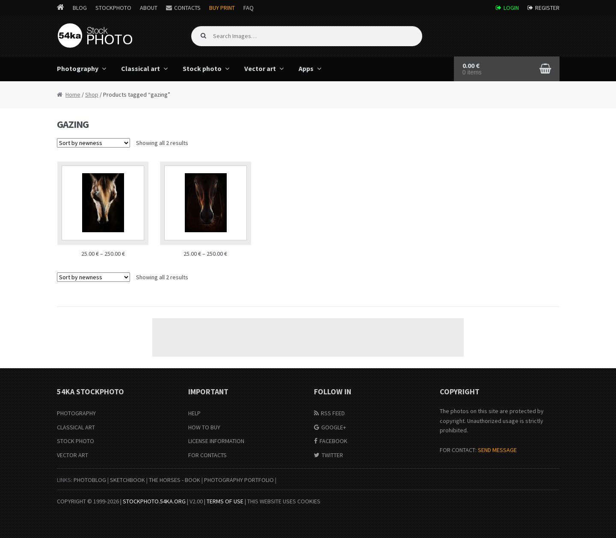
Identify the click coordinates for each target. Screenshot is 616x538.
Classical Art (76, 427)
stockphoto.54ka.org (154, 501)
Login (511, 8)
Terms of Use (225, 501)
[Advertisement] (308, 337)
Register (547, 8)
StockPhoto (113, 8)
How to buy (204, 427)
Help (194, 413)
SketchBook (127, 480)
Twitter (332, 455)
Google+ (333, 427)
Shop (91, 94)
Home (72, 94)
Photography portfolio (239, 480)
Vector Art (72, 455)
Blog (80, 8)
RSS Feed (333, 413)
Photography (77, 68)
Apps (306, 68)
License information (216, 441)
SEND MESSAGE (497, 450)
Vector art (260, 68)
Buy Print (222, 8)
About (148, 8)
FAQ (248, 8)
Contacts (187, 8)
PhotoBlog (90, 480)
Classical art (140, 68)
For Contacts (207, 455)
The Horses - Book (174, 480)
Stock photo (202, 68)
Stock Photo (75, 441)
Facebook (333, 441)
